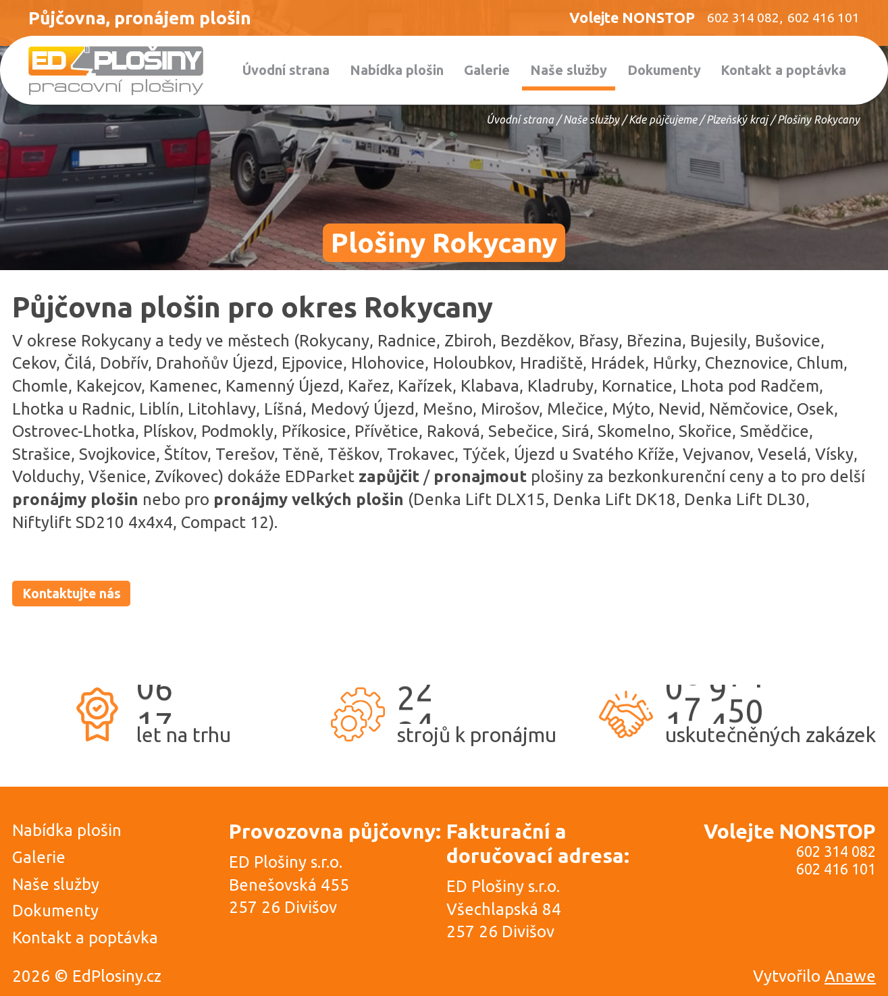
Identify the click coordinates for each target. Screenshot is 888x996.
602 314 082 (836, 852)
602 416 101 (836, 870)
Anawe (850, 977)
